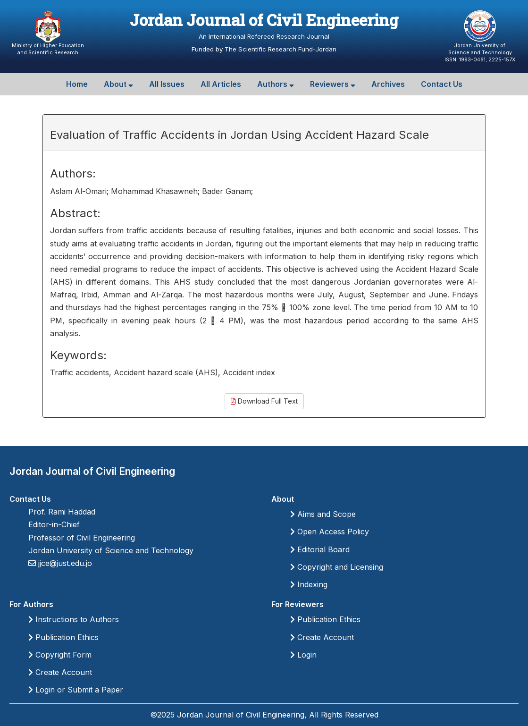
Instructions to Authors (73, 619)
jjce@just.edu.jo (64, 563)
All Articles (221, 84)
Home (77, 84)
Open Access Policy (329, 531)
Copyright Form (60, 654)
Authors (275, 84)
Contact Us (441, 84)
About (118, 84)
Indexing (308, 584)
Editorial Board (320, 549)
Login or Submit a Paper (75, 689)
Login (303, 654)
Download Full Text (264, 401)
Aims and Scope (323, 514)
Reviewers (332, 84)
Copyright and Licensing (336, 567)
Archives (388, 84)
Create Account (60, 672)
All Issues (166, 84)
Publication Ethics (63, 637)
